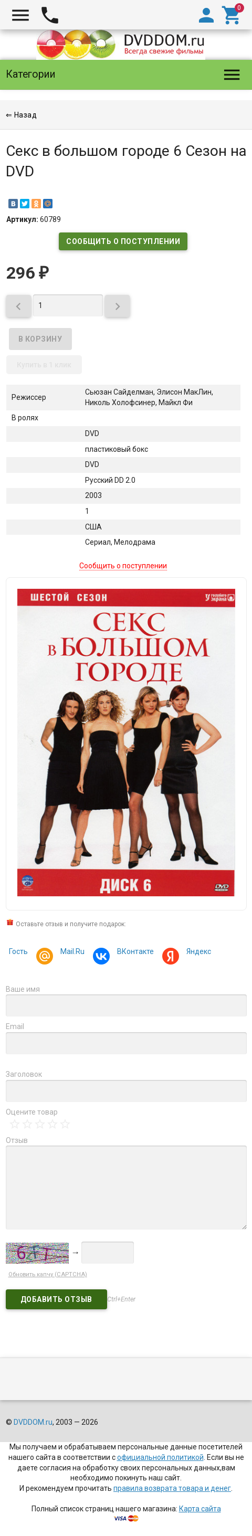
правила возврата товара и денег (172, 1488)
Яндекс (197, 952)
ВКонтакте (134, 952)
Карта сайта (200, 1509)
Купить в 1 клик (44, 365)
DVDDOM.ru (33, 1422)
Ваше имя (23, 989)
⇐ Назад (21, 115)
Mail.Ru (71, 952)
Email (15, 1026)
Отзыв (17, 1140)
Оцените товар (32, 1112)
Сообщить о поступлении (123, 241)
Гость (18, 951)
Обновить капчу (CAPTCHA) (47, 1274)
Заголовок (24, 1074)
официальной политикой (160, 1457)
